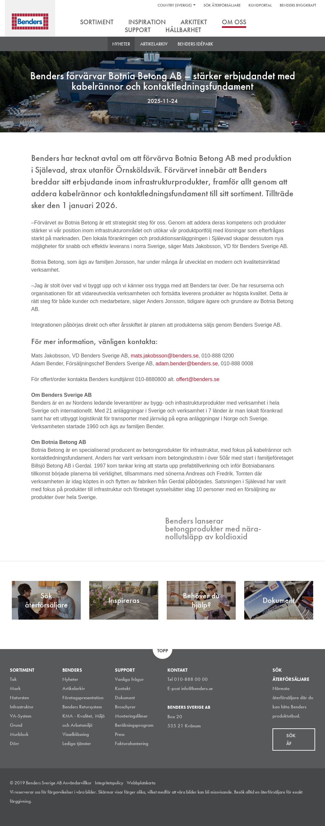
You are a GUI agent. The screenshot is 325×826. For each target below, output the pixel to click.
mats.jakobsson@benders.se (165, 355)
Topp (162, 651)
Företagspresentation (82, 697)
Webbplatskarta (141, 783)
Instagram (267, 811)
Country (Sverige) (175, 5)
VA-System (21, 716)
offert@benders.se (198, 379)
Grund (16, 725)
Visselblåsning (75, 734)
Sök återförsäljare (222, 5)
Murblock (19, 734)
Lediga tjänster (76, 743)
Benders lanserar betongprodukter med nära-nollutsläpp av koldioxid (213, 528)
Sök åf (290, 739)
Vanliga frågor (129, 679)
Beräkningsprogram (134, 725)
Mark (15, 688)
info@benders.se (197, 688)
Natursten (19, 697)
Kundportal (260, 5)
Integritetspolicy (109, 783)
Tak (13, 679)
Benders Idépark (195, 44)
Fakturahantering (131, 743)
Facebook (297, 811)
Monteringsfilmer (131, 716)
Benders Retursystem (82, 706)
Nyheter (121, 44)
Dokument (125, 697)
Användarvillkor (77, 783)
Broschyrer (125, 706)
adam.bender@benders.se (187, 363)
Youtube (311, 811)
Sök (310, 22)
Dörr (14, 743)
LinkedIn (282, 811)
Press (119, 734)
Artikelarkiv (153, 44)
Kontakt (122, 688)
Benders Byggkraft (298, 5)
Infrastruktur (21, 706)
